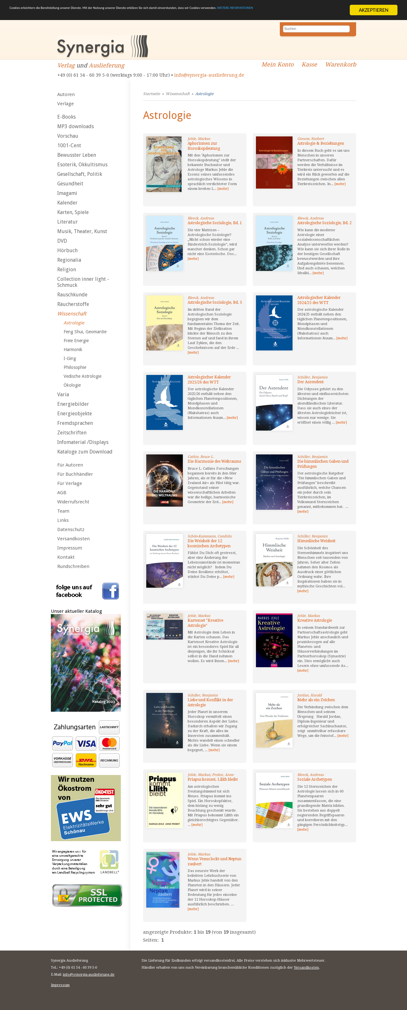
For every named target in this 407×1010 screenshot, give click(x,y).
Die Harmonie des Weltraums (214, 461)
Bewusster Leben (76, 155)
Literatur (67, 222)
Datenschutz (70, 529)
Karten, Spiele (73, 212)
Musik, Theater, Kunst (82, 231)
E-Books (66, 117)
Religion (66, 269)
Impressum (69, 548)
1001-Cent (69, 145)
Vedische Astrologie (82, 376)
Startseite (151, 94)
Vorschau (67, 136)
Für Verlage (69, 483)
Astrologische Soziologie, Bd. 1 (215, 223)
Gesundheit (70, 184)
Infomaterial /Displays (82, 442)
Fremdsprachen (75, 423)
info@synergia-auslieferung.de (209, 75)
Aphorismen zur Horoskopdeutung (204, 146)
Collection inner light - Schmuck (83, 282)
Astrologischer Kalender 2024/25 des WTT (319, 300)
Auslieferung (106, 65)
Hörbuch (67, 250)
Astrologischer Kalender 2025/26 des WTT (209, 379)
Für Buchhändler (75, 474)
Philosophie (75, 367)
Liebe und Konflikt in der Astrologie (210, 702)
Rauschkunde (72, 295)
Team (63, 511)
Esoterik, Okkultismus (82, 165)
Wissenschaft (71, 314)
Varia (63, 394)
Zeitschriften (71, 433)
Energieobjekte (74, 414)
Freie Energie (76, 340)
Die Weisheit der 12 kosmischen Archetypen (209, 543)
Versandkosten (73, 539)
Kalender (67, 203)
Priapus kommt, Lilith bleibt (213, 779)
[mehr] (223, 189)
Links (63, 520)
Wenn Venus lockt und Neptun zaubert (214, 861)
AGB (61, 492)
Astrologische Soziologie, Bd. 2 (324, 223)
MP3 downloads (75, 126)
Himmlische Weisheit (316, 541)
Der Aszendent (310, 382)
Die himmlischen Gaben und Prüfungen (322, 464)
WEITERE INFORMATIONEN (66, 15)
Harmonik (73, 349)
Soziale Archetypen (314, 779)
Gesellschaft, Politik (79, 174)
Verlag (66, 65)
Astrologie (74, 322)
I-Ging (70, 358)
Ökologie (72, 385)
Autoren (66, 94)
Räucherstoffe (73, 304)
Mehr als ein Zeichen (316, 700)
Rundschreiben (73, 566)
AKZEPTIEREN (373, 10)
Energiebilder (73, 404)
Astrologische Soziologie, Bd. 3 (215, 302)
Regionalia (69, 260)
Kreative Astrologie (314, 620)
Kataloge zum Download (85, 452)
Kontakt (66, 557)
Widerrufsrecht (73, 502)
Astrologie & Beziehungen (320, 143)
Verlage (65, 104)
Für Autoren (70, 465)
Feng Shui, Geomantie (85, 331)
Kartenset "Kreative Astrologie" (205, 623)
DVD (62, 241)
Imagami (67, 193)
